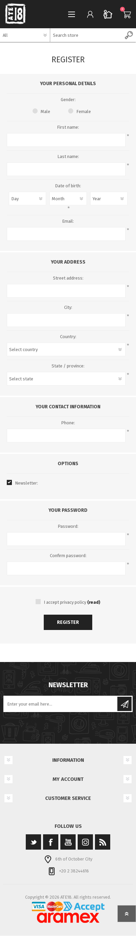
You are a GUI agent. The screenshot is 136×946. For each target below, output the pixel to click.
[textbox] (86, 35)
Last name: (68, 156)
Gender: (68, 99)
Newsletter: (26, 483)
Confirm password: (68, 555)
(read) (93, 602)
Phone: (68, 422)
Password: (68, 526)
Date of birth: (68, 185)
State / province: (68, 365)
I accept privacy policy (65, 602)
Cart (125, 14)
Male (45, 111)
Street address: (68, 278)
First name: (68, 127)
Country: (68, 336)
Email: (68, 221)
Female (83, 111)
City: (68, 307)
